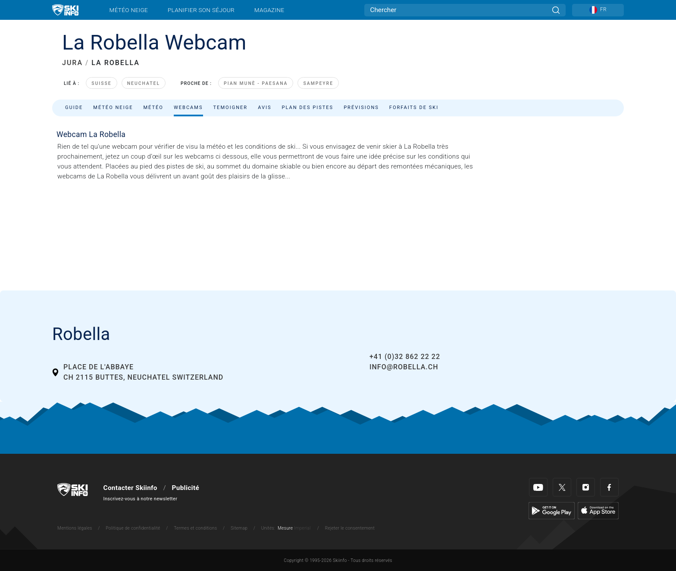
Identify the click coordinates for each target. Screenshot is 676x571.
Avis (264, 107)
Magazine (269, 9)
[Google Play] (552, 511)
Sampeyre (318, 83)
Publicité (185, 488)
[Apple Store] (598, 511)
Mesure (285, 528)
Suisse (101, 83)
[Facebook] (609, 487)
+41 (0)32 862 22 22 (404, 357)
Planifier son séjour (201, 9)
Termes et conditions (195, 528)
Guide (74, 107)
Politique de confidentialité (133, 528)
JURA (72, 63)
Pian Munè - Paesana (256, 83)
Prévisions (361, 107)
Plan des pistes (308, 107)
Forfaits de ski (413, 107)
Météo (153, 107)
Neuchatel (143, 83)
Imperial (302, 528)
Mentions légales (74, 528)
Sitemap (239, 528)
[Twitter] (562, 487)
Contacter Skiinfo (130, 488)
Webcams (188, 107)
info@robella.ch (403, 367)
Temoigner (230, 107)
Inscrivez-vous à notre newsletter (140, 499)
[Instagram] (585, 487)
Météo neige (129, 9)
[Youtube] (538, 487)
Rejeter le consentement (350, 528)
